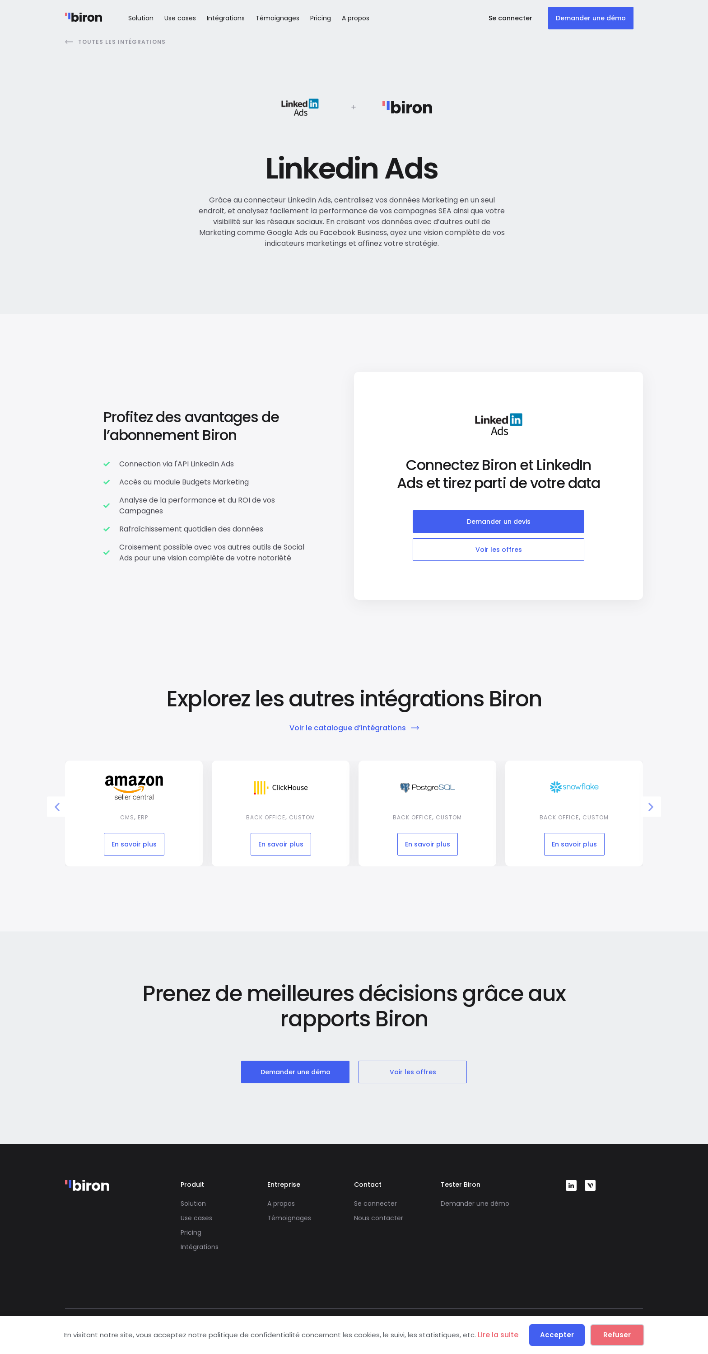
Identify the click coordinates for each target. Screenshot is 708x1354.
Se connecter (375, 1203)
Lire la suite (498, 1335)
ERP (143, 817)
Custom (302, 817)
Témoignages (277, 18)
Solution (141, 18)
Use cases (180, 18)
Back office (265, 817)
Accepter (557, 1335)
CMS (127, 817)
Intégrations (226, 18)
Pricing (320, 18)
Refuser (617, 1335)
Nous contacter (378, 1217)
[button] (57, 806)
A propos (355, 18)
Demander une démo (475, 1203)
